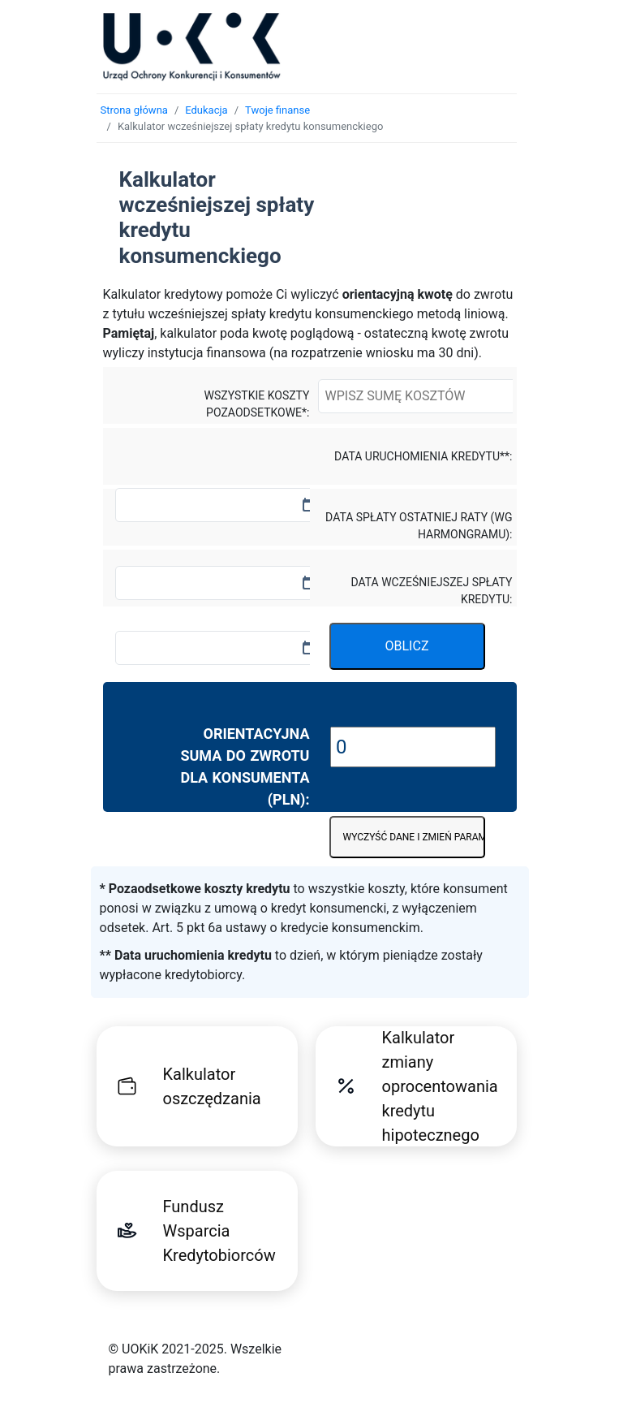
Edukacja (206, 110)
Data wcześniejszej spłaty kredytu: (431, 591)
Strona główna (134, 110)
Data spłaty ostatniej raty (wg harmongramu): (418, 526)
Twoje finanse (277, 110)
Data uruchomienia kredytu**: (423, 456)
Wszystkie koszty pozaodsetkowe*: (257, 404)
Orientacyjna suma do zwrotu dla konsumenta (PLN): (244, 766)
